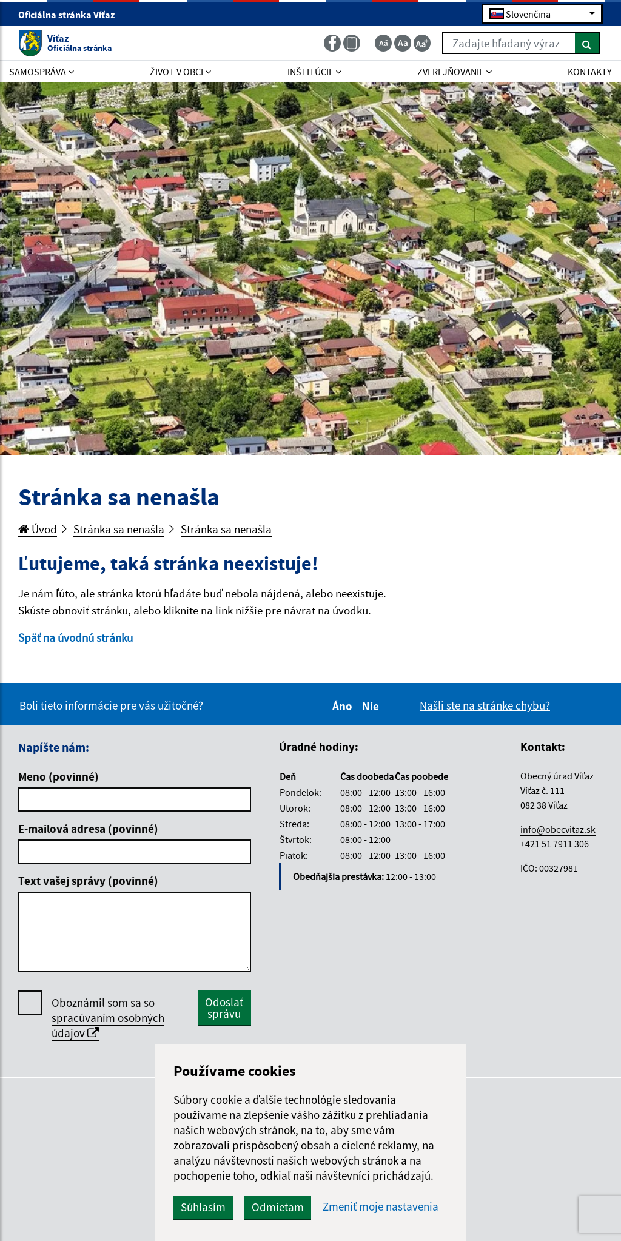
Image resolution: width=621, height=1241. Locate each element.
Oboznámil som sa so (108, 1018)
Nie (372, 706)
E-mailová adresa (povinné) (88, 828)
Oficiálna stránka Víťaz (71, 14)
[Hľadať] (587, 43)
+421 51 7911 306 (554, 844)
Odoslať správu (224, 1008)
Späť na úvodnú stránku (75, 637)
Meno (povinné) (58, 776)
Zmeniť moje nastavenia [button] (380, 1206)
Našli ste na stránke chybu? (485, 705)
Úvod (37, 529)
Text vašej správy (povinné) (88, 880)
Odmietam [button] (278, 1207)
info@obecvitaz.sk (558, 829)
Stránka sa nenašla (118, 529)
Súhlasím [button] (203, 1207)
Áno (344, 706)
